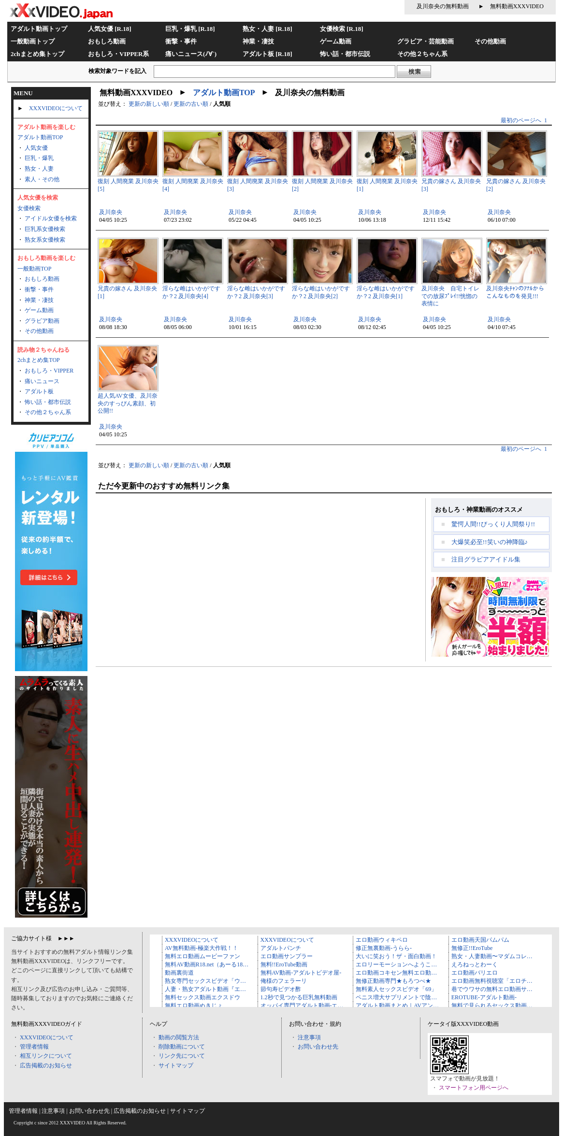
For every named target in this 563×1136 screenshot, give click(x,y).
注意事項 (309, 1037)
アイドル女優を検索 (51, 218)
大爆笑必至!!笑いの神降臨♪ (489, 542)
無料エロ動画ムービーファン (202, 956)
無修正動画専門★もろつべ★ (393, 981)
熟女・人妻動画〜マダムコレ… (492, 956)
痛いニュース (42, 381)
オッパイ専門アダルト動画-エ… (302, 1005)
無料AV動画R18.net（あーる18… (206, 964)
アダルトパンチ (280, 948)
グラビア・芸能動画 (425, 41)
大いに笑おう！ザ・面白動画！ (396, 956)
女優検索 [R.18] (341, 28)
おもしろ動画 (107, 41)
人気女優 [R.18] (109, 28)
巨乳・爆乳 (39, 158)
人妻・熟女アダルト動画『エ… (205, 989)
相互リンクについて (46, 1055)
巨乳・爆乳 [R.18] (190, 28)
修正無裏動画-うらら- (384, 948)
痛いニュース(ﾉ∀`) (191, 54)
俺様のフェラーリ (283, 981)
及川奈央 (110, 212)
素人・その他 (42, 179)
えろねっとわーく (474, 964)
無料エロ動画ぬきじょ (194, 1005)
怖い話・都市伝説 (345, 54)
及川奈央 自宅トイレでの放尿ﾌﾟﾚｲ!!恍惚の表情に (450, 296)
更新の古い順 (190, 104)
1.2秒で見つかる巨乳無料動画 (298, 997)
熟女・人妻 (39, 168)
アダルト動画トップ (39, 28)
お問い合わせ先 (318, 1046)
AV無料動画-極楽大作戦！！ (201, 948)
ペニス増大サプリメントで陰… (396, 997)
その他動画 (490, 41)
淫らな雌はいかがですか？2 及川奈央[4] (191, 292)
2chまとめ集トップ (37, 54)
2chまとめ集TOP (38, 360)
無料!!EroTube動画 (284, 964)
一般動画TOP (34, 268)
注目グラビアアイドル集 (485, 559)
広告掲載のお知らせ (46, 1065)
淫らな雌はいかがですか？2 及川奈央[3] (256, 292)
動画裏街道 (179, 972)
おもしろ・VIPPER (49, 370)
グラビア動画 (42, 320)
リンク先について (182, 1055)
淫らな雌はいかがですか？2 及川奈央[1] (386, 292)
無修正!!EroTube (472, 948)
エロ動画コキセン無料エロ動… (396, 972)
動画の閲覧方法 (179, 1037)
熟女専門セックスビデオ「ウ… (205, 981)
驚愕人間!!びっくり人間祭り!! (493, 524)
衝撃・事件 (181, 41)
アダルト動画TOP (40, 137)
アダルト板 (39, 391)
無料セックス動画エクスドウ (202, 997)
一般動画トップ (33, 41)
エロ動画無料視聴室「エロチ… (492, 981)
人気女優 (36, 147)
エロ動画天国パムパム (480, 939)
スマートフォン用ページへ (473, 1087)
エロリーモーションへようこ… (396, 964)
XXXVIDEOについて (56, 108)
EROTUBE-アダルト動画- (484, 997)
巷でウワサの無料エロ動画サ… (492, 989)
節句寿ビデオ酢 (280, 989)
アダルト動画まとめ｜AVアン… (397, 1005)
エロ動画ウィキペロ (382, 939)
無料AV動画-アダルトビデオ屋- (301, 972)
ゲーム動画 (335, 41)
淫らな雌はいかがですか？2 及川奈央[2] (321, 292)
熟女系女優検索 (45, 239)
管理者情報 (34, 1046)
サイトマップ (176, 1065)
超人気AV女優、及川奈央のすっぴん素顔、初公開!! (128, 403)
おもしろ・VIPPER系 (118, 54)
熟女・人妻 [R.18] (267, 28)
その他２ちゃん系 (422, 54)
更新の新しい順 (149, 104)
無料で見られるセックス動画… (492, 1005)
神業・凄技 (258, 41)
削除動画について (182, 1046)
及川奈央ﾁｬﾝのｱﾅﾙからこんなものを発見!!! (515, 292)
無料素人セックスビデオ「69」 (396, 989)
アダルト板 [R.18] (267, 54)
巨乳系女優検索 (45, 229)
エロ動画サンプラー (286, 956)
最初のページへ (521, 120)
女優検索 (29, 208)
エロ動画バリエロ (474, 972)
